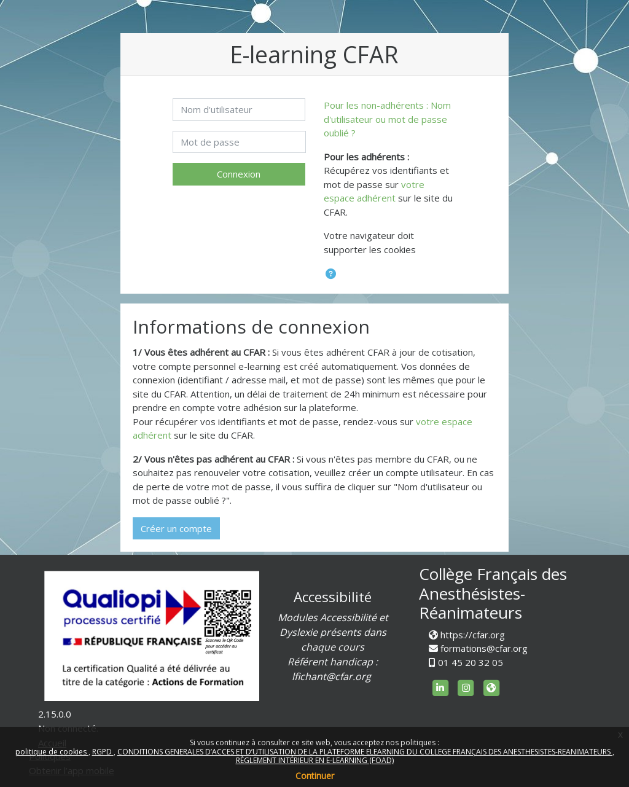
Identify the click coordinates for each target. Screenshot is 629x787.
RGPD (103, 751)
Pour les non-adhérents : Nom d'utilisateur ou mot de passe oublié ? (387, 119)
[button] (331, 274)
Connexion (238, 174)
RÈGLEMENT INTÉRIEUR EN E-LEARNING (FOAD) (315, 760)
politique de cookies (51, 751)
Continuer (314, 775)
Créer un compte (176, 528)
